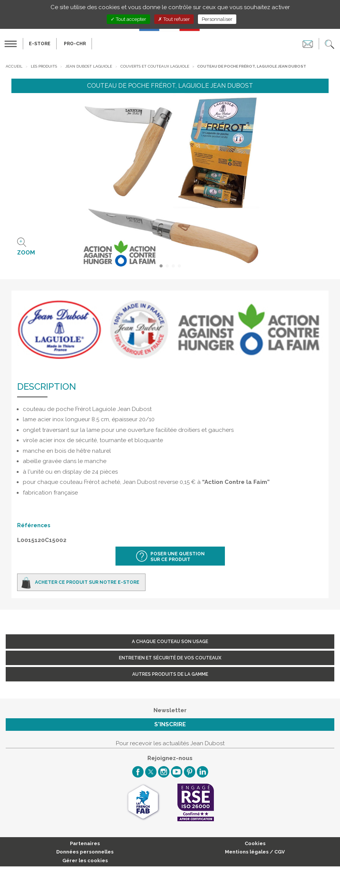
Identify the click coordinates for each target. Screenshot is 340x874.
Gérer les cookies (85, 860)
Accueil (14, 66)
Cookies (255, 843)
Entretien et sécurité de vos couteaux (170, 658)
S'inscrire (170, 724)
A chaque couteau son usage (170, 641)
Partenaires (85, 843)
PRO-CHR (75, 43)
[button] (329, 43)
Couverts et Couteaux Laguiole (154, 66)
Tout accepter (128, 19)
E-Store (40, 43)
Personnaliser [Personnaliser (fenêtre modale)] (217, 19)
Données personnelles (85, 852)
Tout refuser (174, 19)
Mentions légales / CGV (255, 852)
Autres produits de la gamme (170, 674)
